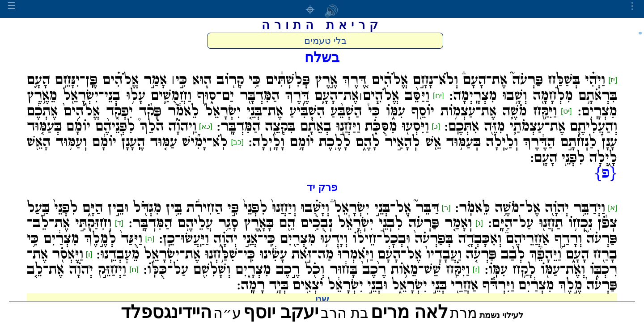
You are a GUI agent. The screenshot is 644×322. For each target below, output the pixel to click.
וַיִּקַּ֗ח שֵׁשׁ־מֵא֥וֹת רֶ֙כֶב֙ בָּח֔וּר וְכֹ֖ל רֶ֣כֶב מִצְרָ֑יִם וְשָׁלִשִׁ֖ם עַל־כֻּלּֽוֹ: (307, 270)
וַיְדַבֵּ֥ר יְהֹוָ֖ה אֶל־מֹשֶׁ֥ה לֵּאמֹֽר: (530, 208)
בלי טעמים (325, 40)
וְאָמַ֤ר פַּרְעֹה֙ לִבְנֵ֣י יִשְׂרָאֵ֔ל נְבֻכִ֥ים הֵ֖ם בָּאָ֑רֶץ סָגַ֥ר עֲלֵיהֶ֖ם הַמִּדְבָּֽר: (300, 223)
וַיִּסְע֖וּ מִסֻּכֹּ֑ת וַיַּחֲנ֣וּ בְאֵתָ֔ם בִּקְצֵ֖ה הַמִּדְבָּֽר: (323, 127)
